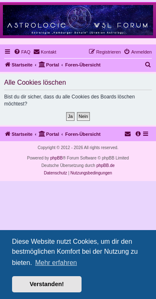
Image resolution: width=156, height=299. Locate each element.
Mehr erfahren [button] (56, 262)
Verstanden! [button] (47, 284)
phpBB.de (106, 165)
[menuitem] (22, 52)
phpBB (56, 158)
